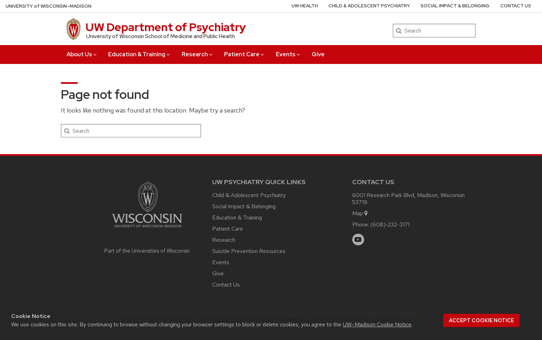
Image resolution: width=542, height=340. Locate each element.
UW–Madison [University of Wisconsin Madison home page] (48, 6)
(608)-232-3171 (390, 224)
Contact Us (515, 6)
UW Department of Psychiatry (165, 27)
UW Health (305, 6)
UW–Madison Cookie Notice (377, 324)
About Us (82, 54)
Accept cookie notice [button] (481, 320)
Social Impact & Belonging (455, 6)
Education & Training (139, 54)
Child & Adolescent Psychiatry (369, 6)
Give (318, 54)
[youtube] (358, 240)
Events (288, 54)
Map (360, 213)
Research (198, 54)
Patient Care (244, 54)
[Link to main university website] (147, 228)
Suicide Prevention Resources (248, 251)
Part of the (147, 250)
